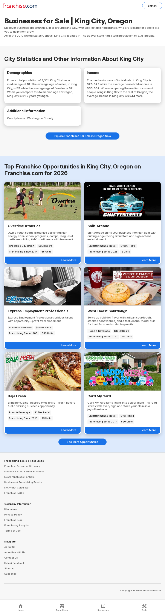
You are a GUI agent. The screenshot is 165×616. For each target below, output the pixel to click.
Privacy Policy (13, 514)
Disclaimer (10, 509)
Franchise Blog (13, 519)
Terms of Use (12, 530)
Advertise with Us (14, 552)
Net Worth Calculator (16, 487)
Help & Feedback (14, 563)
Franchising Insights (16, 525)
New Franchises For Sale (19, 476)
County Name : (17, 118)
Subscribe (10, 573)
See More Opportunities (82, 441)
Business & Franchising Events (23, 482)
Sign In (152, 5)
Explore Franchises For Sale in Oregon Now (82, 136)
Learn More (68, 260)
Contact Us (11, 557)
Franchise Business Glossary (22, 466)
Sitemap (9, 568)
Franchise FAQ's (14, 492)
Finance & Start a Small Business (24, 471)
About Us (9, 546)
